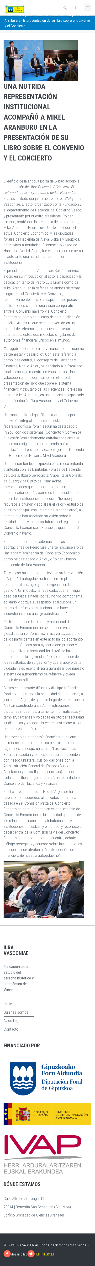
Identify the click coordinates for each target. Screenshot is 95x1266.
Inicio (8, 1003)
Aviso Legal (12, 1020)
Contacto (11, 1029)
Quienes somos (16, 1012)
